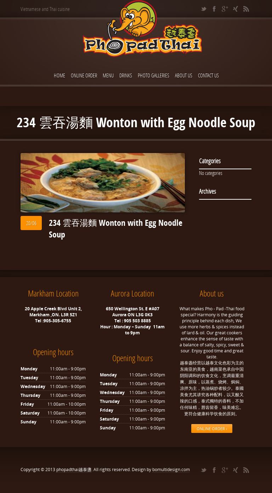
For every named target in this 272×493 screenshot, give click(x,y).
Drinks (125, 75)
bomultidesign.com (171, 469)
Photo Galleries (153, 75)
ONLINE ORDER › (212, 428)
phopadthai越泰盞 (73, 469)
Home (59, 75)
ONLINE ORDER (84, 75)
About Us (183, 75)
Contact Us (208, 75)
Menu (108, 75)
